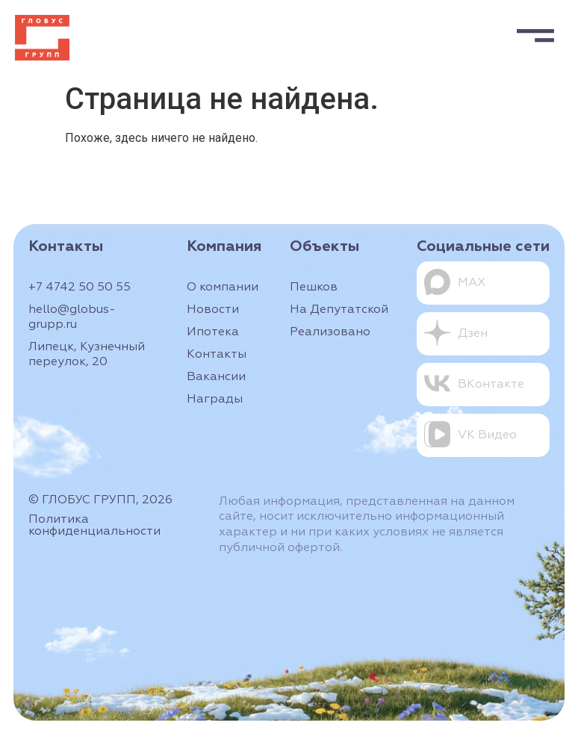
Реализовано (330, 332)
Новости (213, 310)
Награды (215, 399)
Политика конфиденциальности (94, 526)
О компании (222, 287)
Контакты (216, 355)
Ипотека (213, 332)
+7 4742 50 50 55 (79, 287)
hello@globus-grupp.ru (72, 317)
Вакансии (216, 377)
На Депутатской (339, 310)
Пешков (314, 287)
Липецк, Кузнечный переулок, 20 (86, 354)
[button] (535, 32)
